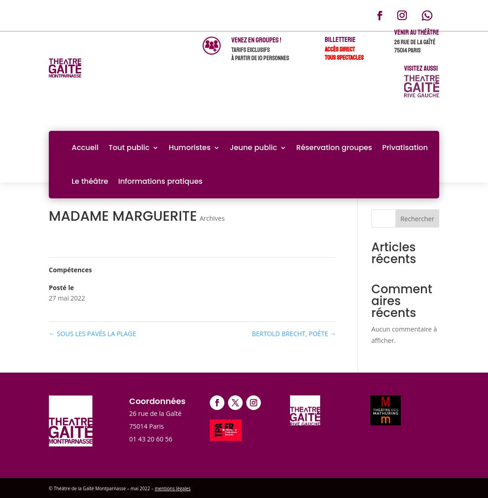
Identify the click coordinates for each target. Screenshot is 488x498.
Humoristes (190, 147)
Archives (212, 218)
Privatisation (405, 147)
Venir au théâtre (416, 32)
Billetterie (340, 39)
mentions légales (173, 488)
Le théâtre (90, 181)
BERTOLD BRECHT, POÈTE (294, 333)
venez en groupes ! (256, 40)
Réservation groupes (334, 147)
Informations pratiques (160, 181)
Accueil (85, 147)
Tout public (129, 147)
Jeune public (253, 147)
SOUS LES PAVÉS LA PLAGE (92, 333)
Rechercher (417, 218)
